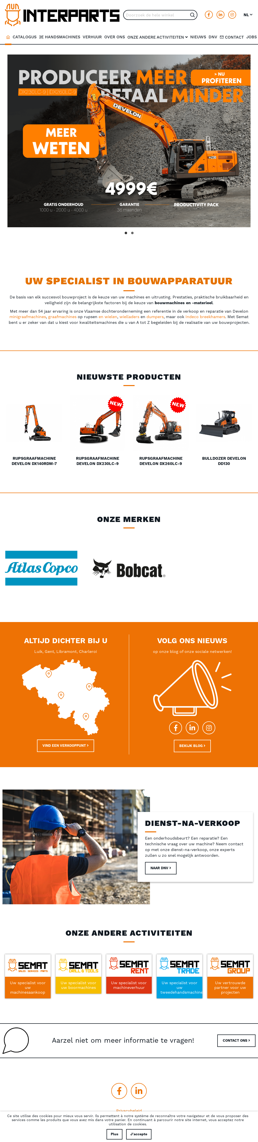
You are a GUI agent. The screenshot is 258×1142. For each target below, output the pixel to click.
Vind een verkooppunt (65, 741)
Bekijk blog (192, 741)
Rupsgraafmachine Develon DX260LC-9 (161, 459)
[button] (248, 15)
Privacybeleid (129, 1106)
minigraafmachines (27, 314)
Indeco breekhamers (205, 314)
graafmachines (63, 314)
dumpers (155, 314)
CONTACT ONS (236, 1036)
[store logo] (62, 15)
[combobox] (160, 15)
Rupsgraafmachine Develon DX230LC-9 (97, 459)
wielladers (130, 314)
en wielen (108, 314)
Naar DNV (160, 864)
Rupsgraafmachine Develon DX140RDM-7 (34, 459)
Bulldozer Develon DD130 (224, 459)
